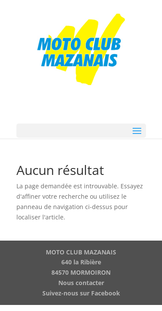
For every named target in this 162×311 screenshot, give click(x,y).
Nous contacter (81, 283)
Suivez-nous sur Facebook (81, 293)
